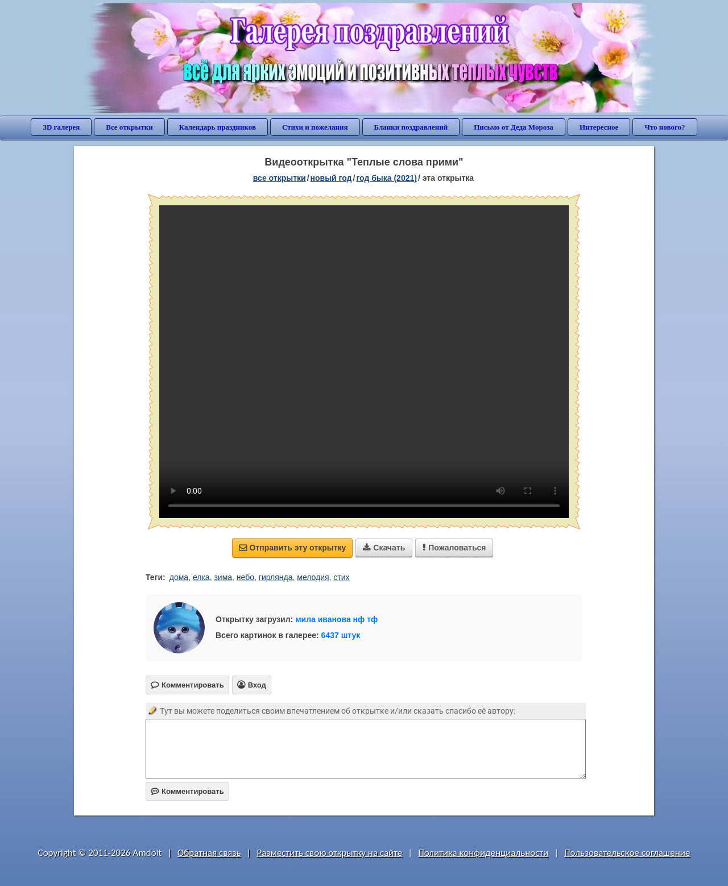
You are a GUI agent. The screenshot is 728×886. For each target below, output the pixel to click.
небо (245, 577)
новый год (331, 178)
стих (341, 577)
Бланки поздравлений (411, 127)
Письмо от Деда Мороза (513, 127)
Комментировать (187, 791)
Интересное (599, 127)
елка (201, 577)
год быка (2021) (386, 178)
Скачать (384, 547)
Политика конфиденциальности (483, 853)
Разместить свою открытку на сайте (329, 853)
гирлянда (276, 577)
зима (223, 577)
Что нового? (664, 127)
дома (178, 577)
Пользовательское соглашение (627, 853)
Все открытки (129, 127)
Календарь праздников (217, 127)
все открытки (279, 178)
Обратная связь (209, 853)
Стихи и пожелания (315, 127)
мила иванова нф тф (336, 619)
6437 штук (341, 635)
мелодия (313, 577)
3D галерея (61, 127)
